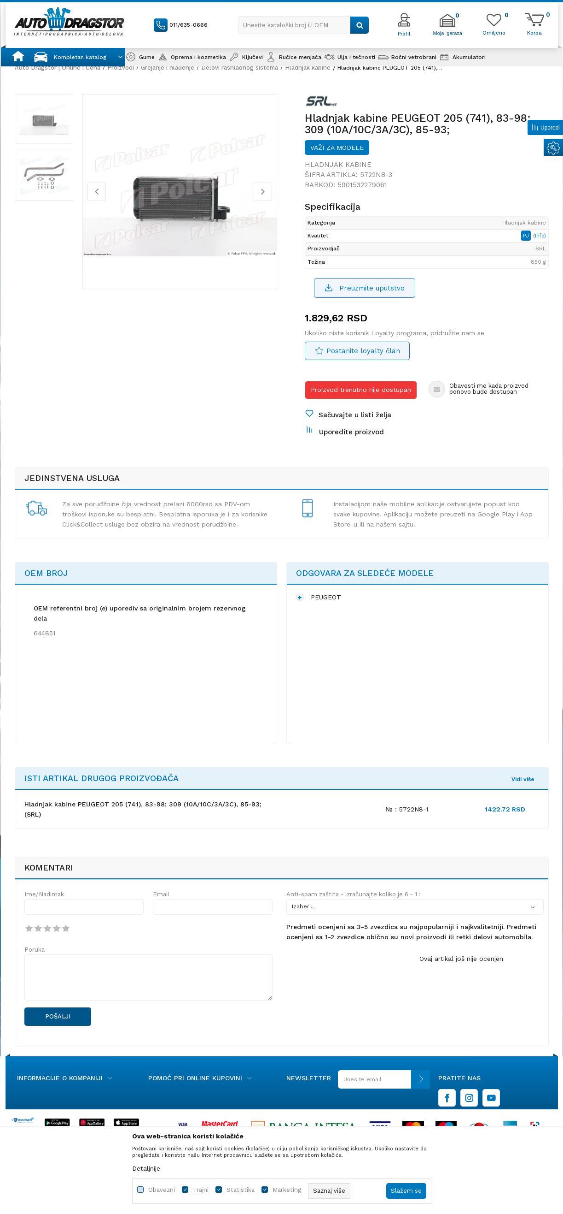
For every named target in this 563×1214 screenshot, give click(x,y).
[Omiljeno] (493, 32)
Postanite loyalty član (363, 351)
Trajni (201, 1189)
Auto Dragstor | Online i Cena (57, 67)
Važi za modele (337, 147)
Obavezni (161, 1189)
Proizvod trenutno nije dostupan (361, 389)
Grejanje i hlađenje (167, 67)
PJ (527, 235)
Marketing (287, 1189)
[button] (303, 25)
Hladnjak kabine (308, 67)
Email (161, 894)
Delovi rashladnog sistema (239, 67)
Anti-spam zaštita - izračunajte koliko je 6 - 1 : (353, 894)
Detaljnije (146, 1168)
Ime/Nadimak (44, 894)
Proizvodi (120, 67)
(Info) (539, 236)
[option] (44, 119)
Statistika (240, 1189)
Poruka (34, 949)
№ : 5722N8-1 (406, 809)
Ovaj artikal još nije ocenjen (461, 958)
